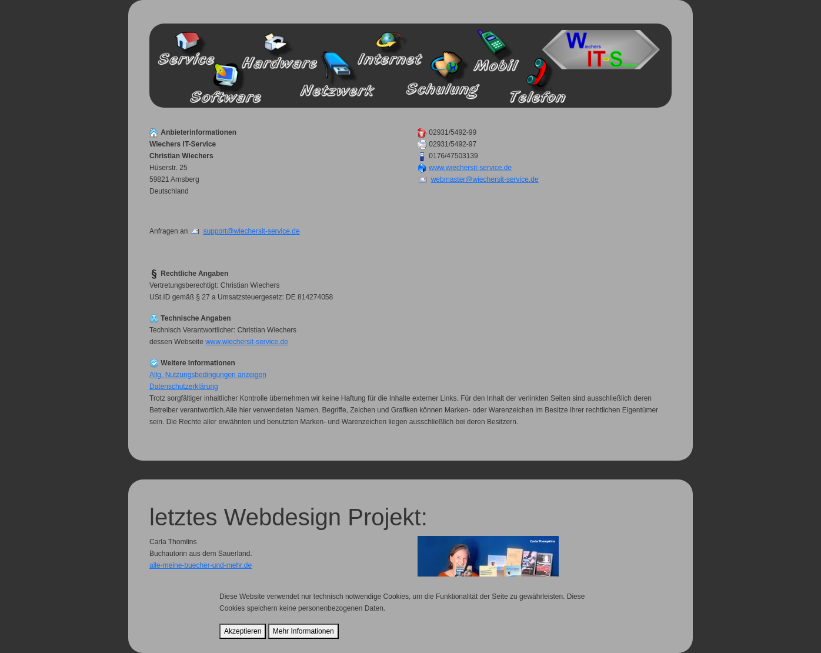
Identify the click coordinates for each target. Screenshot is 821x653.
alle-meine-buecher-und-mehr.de (200, 565)
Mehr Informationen (303, 631)
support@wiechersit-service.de (251, 231)
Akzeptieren (242, 631)
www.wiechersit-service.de (470, 168)
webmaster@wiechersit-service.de (485, 179)
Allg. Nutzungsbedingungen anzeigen (207, 375)
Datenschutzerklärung (183, 386)
